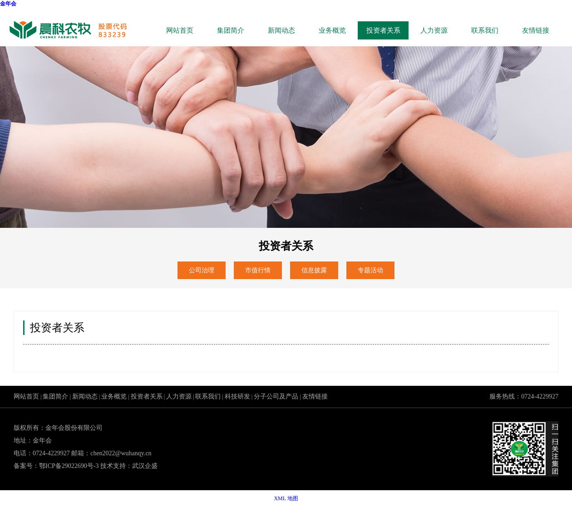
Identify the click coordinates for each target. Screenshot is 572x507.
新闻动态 (281, 30)
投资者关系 (383, 30)
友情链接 (535, 30)
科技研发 (237, 396)
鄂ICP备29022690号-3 (69, 466)
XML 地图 (286, 498)
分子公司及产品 (276, 396)
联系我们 (484, 30)
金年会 (8, 3)
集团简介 (230, 30)
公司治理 (201, 270)
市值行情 (258, 270)
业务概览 (332, 30)
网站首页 (179, 30)
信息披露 (314, 270)
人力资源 (434, 30)
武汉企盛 (145, 466)
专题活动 (370, 270)
